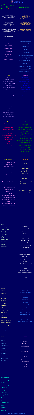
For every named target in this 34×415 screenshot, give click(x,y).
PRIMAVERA (25, 336)
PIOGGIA (2, 336)
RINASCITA (3, 373)
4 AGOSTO (25, 285)
